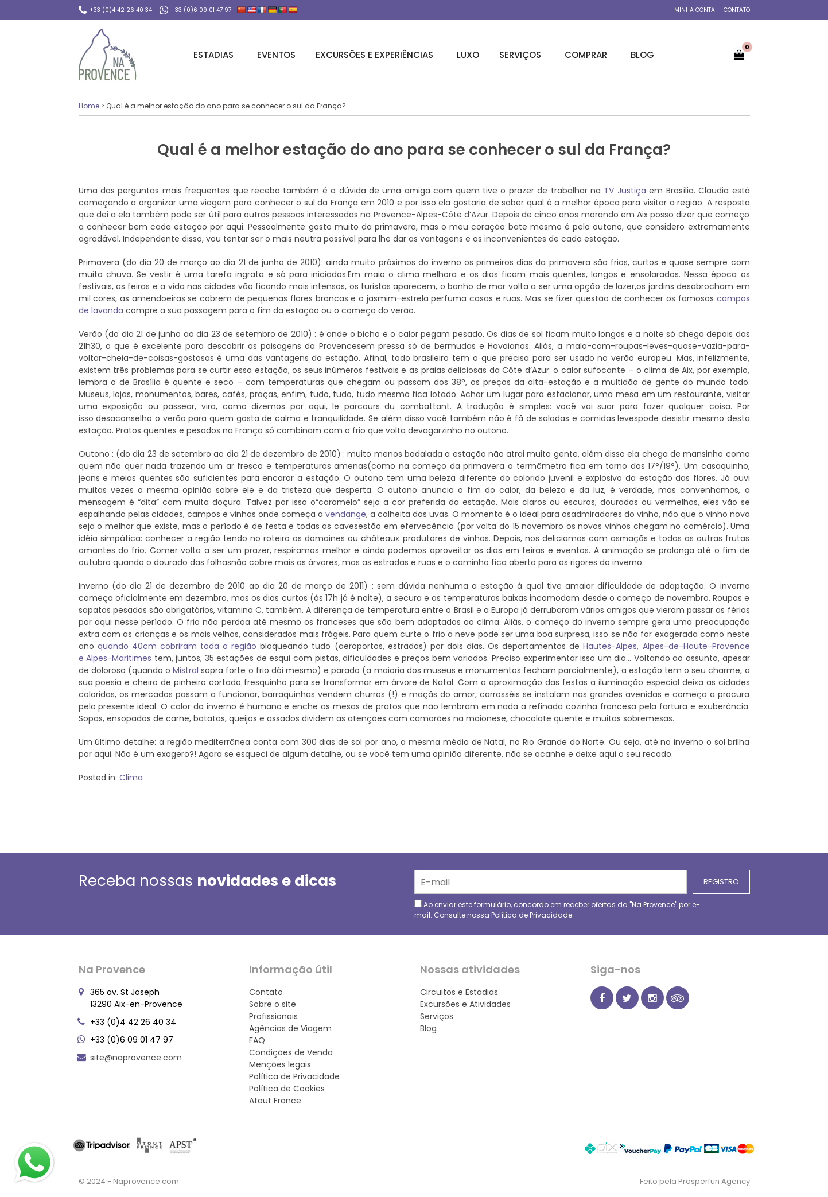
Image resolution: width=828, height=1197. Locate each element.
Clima (131, 777)
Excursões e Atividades (465, 1004)
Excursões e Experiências (376, 55)
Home (89, 106)
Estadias (215, 55)
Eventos (276, 55)
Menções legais (280, 1064)
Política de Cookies (287, 1088)
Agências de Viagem (290, 1028)
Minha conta (694, 10)
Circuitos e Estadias (459, 992)
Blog (642, 55)
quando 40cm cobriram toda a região (179, 646)
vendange (344, 514)
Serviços (522, 55)
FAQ (257, 1040)
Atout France (275, 1100)
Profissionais (273, 1016)
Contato (737, 10)
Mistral (187, 670)
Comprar (588, 55)
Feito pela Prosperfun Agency (695, 1181)
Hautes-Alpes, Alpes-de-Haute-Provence (666, 646)
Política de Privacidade (531, 915)
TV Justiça (626, 190)
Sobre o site (272, 1004)
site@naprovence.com (136, 1057)
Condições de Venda (291, 1052)
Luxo (468, 55)
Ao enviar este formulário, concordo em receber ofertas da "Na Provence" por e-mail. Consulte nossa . (557, 910)
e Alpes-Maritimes (116, 658)
